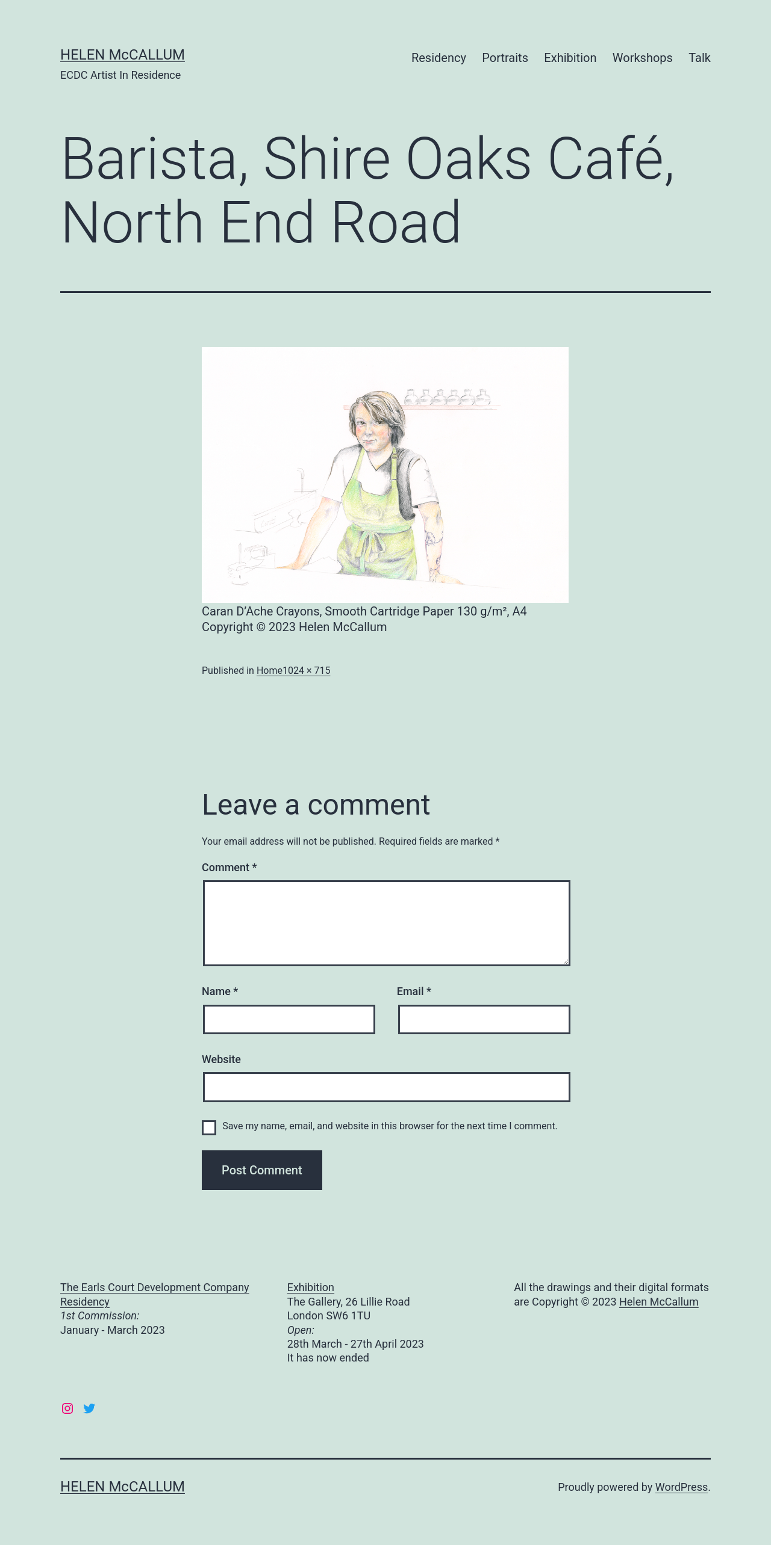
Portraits (505, 58)
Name (220, 991)
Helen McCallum (659, 1301)
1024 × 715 (306, 670)
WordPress (681, 1487)
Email (414, 991)
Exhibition (570, 58)
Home (269, 670)
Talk (699, 58)
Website (221, 1059)
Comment (229, 867)
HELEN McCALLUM (122, 54)
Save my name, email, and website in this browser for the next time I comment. (390, 1126)
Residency (438, 58)
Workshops (643, 58)
